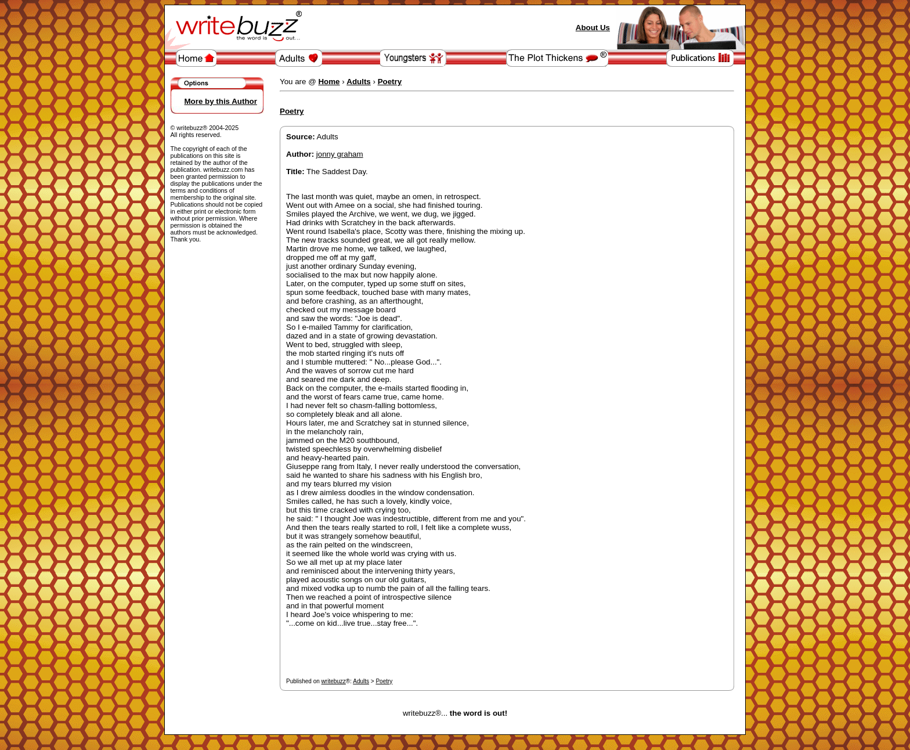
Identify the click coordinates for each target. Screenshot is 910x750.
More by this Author (221, 101)
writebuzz (334, 681)
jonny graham (339, 154)
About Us (593, 27)
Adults (361, 681)
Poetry (383, 681)
